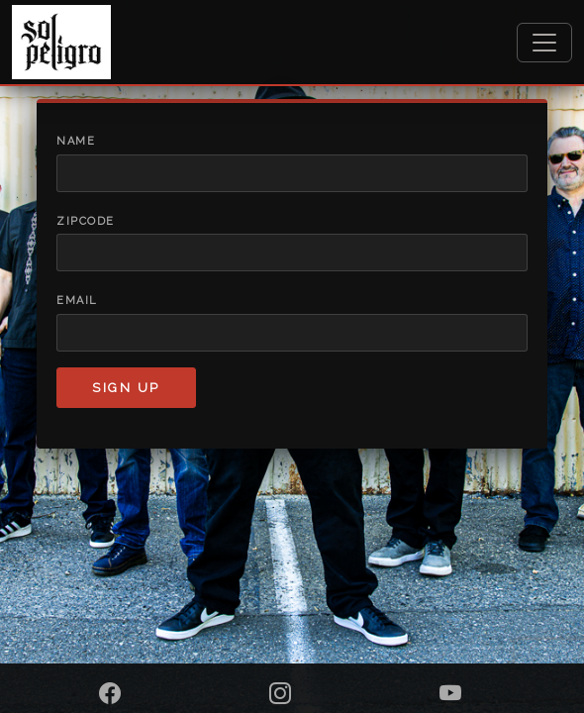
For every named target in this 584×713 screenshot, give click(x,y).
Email (77, 300)
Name (75, 141)
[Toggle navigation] (544, 42)
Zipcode (85, 221)
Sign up (126, 387)
